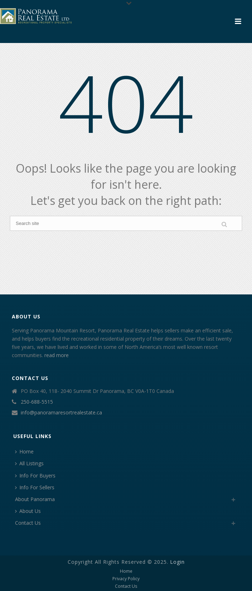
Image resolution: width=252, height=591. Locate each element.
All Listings (29, 463)
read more (56, 355)
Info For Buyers (35, 475)
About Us (28, 511)
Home (24, 451)
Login (177, 561)
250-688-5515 (37, 402)
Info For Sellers (34, 487)
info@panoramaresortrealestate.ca (61, 412)
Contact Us (28, 522)
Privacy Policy (126, 579)
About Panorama (35, 499)
